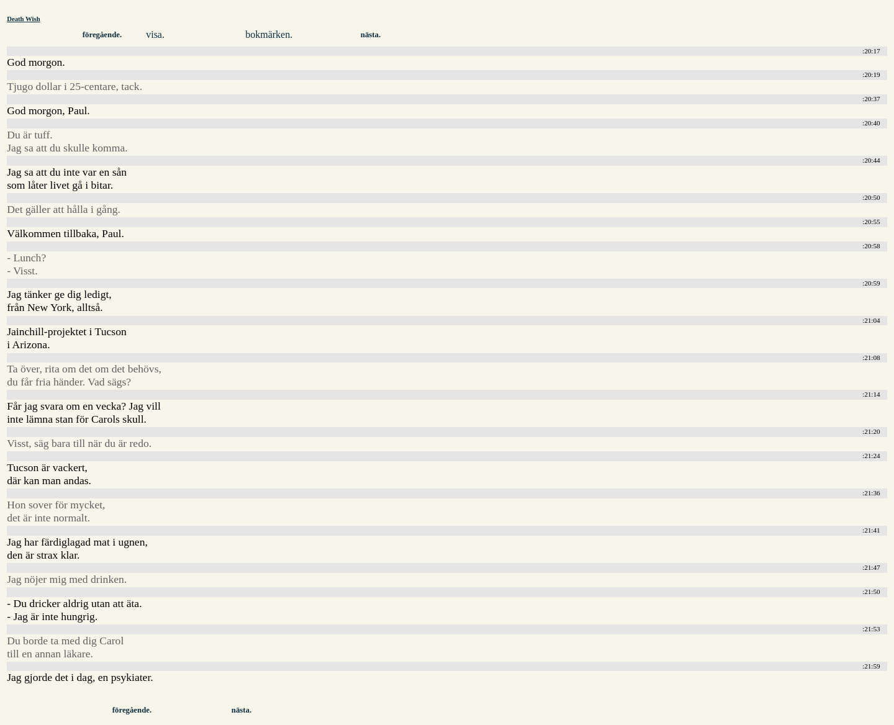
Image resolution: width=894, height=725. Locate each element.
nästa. (371, 34)
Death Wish (23, 18)
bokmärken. (268, 34)
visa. (155, 34)
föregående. (102, 34)
